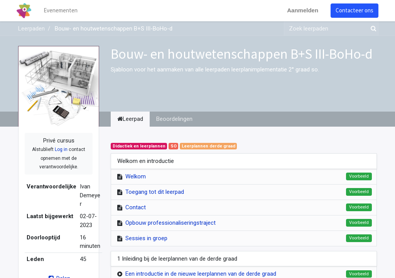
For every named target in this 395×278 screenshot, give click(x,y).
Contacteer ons (353, 10)
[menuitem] (62, 10)
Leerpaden (31, 28)
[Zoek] (372, 29)
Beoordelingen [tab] (174, 118)
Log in (61, 149)
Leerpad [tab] (130, 118)
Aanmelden (301, 10)
